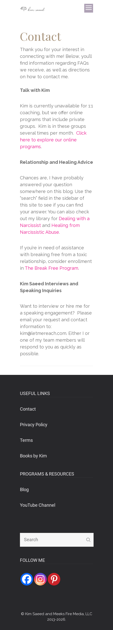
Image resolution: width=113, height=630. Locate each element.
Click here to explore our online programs (53, 139)
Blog (24, 489)
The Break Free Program (51, 268)
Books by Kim (33, 455)
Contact (28, 409)
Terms (26, 440)
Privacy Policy (33, 424)
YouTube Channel (37, 505)
